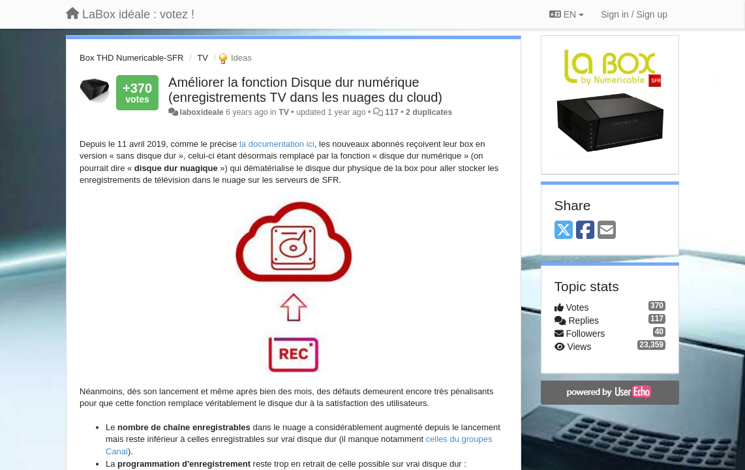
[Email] (607, 230)
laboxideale (202, 112)
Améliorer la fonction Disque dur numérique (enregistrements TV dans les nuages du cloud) (305, 89)
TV (202, 58)
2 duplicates (429, 112)
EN (566, 14)
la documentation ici (276, 144)
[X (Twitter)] (564, 230)
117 (392, 112)
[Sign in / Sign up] (634, 14)
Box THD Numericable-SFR (131, 58)
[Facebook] (585, 230)
